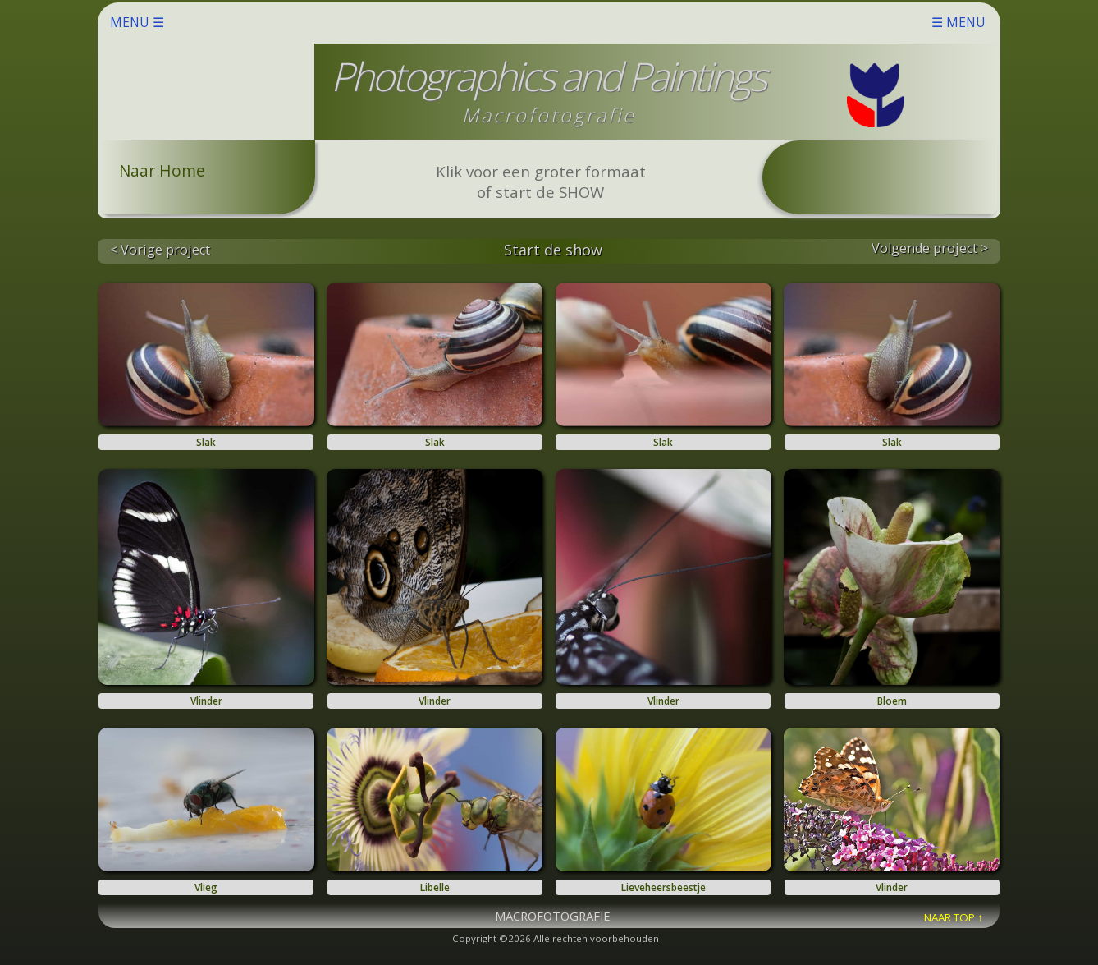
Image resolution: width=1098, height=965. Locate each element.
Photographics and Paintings (548, 76)
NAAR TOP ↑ (953, 917)
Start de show (553, 250)
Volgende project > (930, 248)
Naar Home (162, 170)
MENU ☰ (548, 22)
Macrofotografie (549, 115)
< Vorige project (160, 250)
